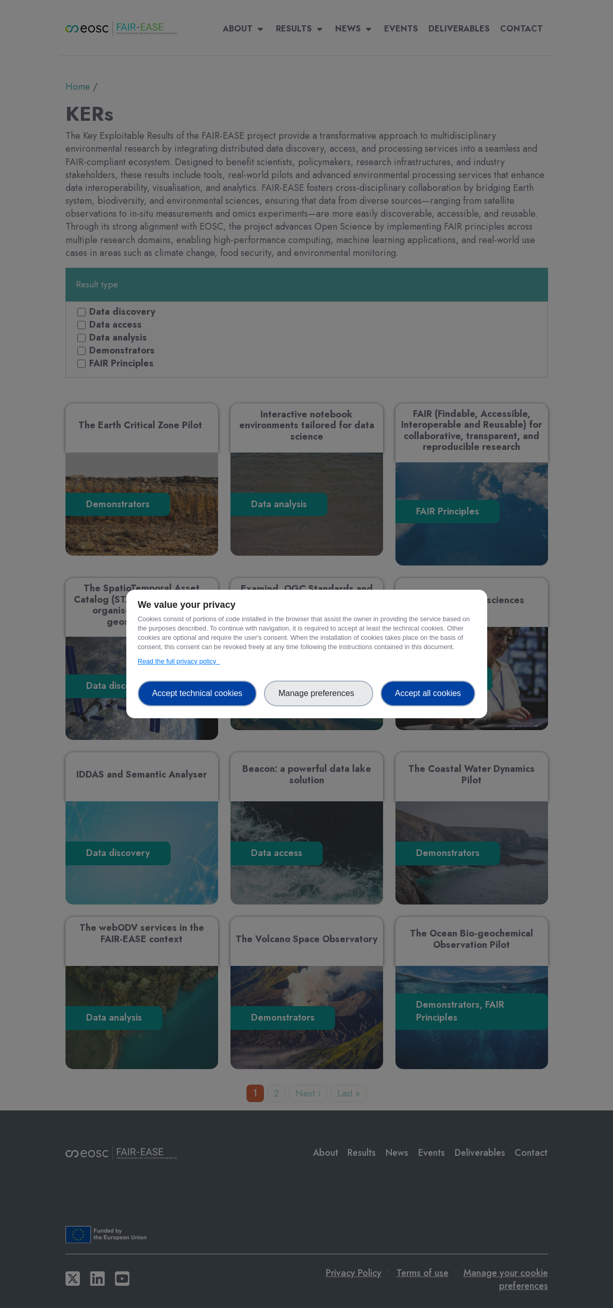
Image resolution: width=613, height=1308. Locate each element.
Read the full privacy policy (179, 661)
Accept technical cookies (197, 693)
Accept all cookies (428, 693)
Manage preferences (318, 693)
